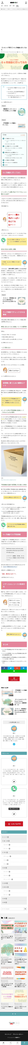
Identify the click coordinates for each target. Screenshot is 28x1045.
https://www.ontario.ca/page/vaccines (8, 479)
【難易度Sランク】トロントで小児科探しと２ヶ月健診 (10, 109)
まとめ (5, 165)
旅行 (2, 5)
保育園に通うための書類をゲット (10, 152)
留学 (10, 5)
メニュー (17, 1043)
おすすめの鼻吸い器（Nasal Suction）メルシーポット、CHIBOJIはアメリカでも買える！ (21, 961)
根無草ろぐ (17, 1037)
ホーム (3, 1043)
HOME (3, 9)
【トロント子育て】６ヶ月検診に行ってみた (20, 1007)
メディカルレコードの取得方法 (10, 162)
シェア (10, 1043)
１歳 (6, 864)
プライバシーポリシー (18, 1034)
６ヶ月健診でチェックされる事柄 (10, 146)
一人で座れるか (8, 150)
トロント (11, 695)
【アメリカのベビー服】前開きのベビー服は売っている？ (7, 938)
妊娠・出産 (7, 841)
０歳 (22, 52)
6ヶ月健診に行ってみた (8, 138)
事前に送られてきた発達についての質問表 (13, 148)
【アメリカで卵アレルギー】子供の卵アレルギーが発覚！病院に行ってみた (20, 985)
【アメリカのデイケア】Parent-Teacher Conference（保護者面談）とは (21, 702)
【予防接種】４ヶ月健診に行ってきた (9, 123)
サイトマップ (8, 1034)
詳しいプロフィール (14, 808)
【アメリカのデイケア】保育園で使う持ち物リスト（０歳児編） (7, 985)
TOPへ (24, 1043)
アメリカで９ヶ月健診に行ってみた (7, 1007)
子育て (17, 5)
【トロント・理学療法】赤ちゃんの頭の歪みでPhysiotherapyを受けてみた (9, 300)
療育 (14, 5)
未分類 (6, 883)
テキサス (11, 704)
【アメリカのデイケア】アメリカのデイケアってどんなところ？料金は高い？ (20, 939)
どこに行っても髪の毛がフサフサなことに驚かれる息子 (15, 141)
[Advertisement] (14, 29)
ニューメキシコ (9, 879)
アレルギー (8, 856)
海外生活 (6, 5)
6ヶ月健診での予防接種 (8, 160)
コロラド (7, 871)
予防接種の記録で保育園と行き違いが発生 (13, 157)
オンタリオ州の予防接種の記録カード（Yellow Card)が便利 (14, 155)
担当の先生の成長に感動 (10, 144)
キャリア (6, 837)
